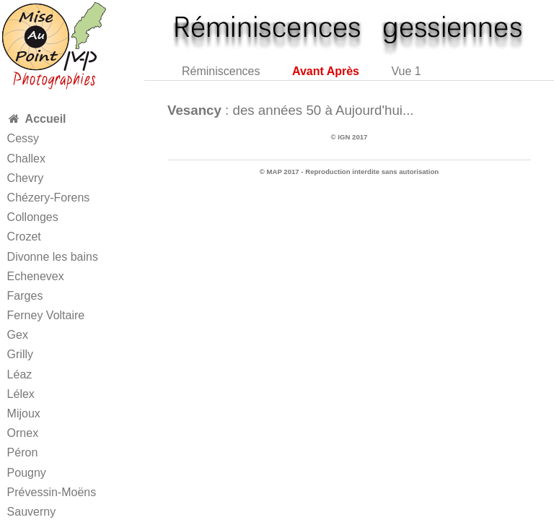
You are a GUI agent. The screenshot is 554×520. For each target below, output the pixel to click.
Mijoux (23, 413)
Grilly (20, 354)
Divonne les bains (52, 257)
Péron (22, 452)
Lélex (21, 394)
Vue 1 (406, 71)
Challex (26, 158)
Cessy (23, 138)
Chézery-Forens (48, 197)
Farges (25, 296)
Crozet (24, 236)
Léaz (19, 374)
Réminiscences (221, 71)
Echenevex (35, 276)
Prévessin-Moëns (52, 492)
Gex (17, 335)
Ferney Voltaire (46, 315)
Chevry (25, 178)
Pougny (26, 473)
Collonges (32, 217)
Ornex (23, 433)
